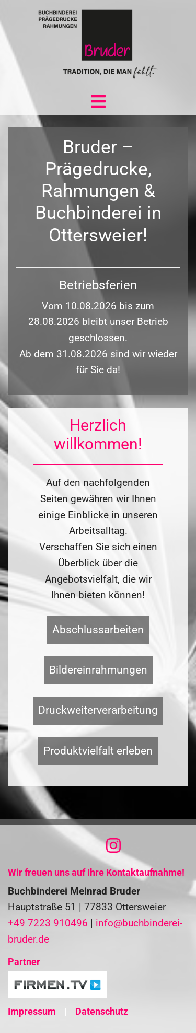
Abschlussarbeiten (98, 629)
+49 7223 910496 (48, 923)
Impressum (32, 1011)
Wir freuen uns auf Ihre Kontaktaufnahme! (96, 872)
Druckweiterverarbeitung (98, 710)
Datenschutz (101, 1011)
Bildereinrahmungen (98, 670)
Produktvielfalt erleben (98, 751)
